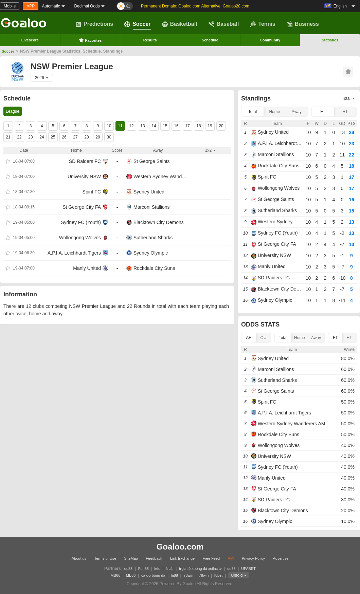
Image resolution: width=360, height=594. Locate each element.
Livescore (30, 40)
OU (263, 337)
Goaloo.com (180, 546)
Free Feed (211, 558)
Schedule (210, 40)
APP (30, 6)
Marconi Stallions (151, 207)
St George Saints (151, 161)
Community (270, 40)
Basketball (179, 24)
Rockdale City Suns (154, 268)
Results (150, 40)
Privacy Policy (253, 558)
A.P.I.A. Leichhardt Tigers (74, 253)
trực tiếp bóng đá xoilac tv (200, 569)
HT (345, 111)
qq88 (128, 569)
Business (303, 24)
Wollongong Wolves (80, 237)
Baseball (224, 24)
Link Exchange (182, 558)
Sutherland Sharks (153, 237)
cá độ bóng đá (153, 575)
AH (249, 337)
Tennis (262, 24)
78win (188, 575)
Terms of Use (105, 558)
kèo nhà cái (163, 569)
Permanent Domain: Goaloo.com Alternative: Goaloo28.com (195, 6)
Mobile (10, 6)
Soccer (137, 24)
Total (252, 111)
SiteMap (131, 558)
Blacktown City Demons (158, 222)
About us (79, 558)
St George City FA (81, 207)
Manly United (87, 268)
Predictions (94, 24)
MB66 (116, 575)
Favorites (90, 40)
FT (322, 111)
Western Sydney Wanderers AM (161, 176)
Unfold (237, 575)
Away (297, 111)
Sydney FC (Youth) (81, 222)
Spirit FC (92, 191)
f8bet (218, 575)
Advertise (280, 558)
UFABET (248, 569)
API (231, 558)
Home (274, 111)
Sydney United (148, 191)
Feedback (154, 558)
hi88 (174, 575)
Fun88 (143, 569)
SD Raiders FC (85, 161)
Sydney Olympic (150, 253)
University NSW (84, 176)
